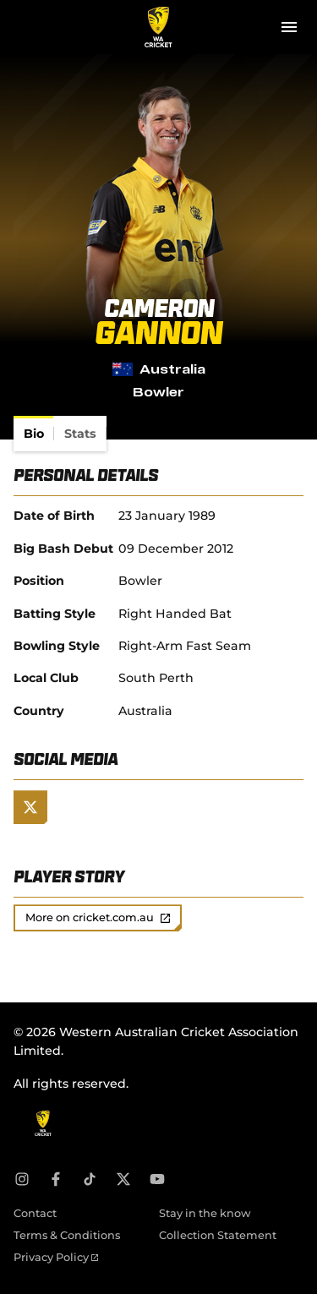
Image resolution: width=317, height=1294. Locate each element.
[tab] (34, 433)
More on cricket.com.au (97, 917)
